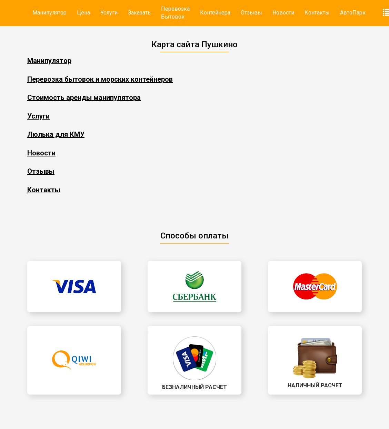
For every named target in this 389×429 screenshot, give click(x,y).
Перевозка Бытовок (175, 13)
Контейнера (215, 12)
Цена (83, 12)
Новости (283, 12)
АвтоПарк (353, 12)
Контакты (317, 12)
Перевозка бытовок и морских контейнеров (100, 79)
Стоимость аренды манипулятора (84, 97)
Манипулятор (49, 12)
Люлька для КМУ (55, 134)
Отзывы (251, 12)
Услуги (109, 12)
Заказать (139, 12)
